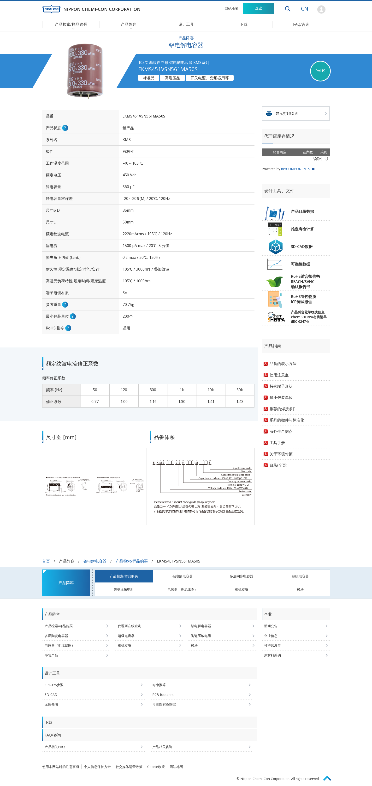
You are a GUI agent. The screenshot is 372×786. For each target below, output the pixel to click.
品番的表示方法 (283, 363)
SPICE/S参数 (54, 684)
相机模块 (241, 589)
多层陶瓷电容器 (241, 576)
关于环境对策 (281, 454)
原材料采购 (272, 655)
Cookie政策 (156, 766)
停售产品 (51, 655)
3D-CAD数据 (302, 246)
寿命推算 (159, 684)
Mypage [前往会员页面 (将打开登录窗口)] (321, 9)
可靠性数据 (300, 264)
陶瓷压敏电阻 (124, 589)
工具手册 (277, 442)
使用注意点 (279, 375)
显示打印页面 (287, 113)
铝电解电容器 (94, 561)
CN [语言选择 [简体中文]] (304, 8)
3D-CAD (51, 694)
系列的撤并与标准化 (287, 420)
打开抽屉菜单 (287, 8)
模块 (300, 589)
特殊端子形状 (281, 386)
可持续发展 (272, 645)
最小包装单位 (281, 397)
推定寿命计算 (302, 229)
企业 (258, 8)
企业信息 (271, 635)
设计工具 (186, 24)
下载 (244, 24)
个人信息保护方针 (97, 766)
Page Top (329, 777)
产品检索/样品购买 (132, 561)
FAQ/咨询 (301, 24)
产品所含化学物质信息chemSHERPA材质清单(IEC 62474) (309, 317)
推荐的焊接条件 (283, 408)
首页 (46, 561)
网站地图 (231, 8)
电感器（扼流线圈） (182, 589)
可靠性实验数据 (164, 704)
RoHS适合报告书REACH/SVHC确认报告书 (305, 281)
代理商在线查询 (129, 626)
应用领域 (51, 704)
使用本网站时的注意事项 (60, 766)
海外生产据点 (281, 431)
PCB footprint (163, 694)
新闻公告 (271, 626)
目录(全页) (278, 465)
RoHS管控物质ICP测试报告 (303, 299)
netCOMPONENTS (295, 169)
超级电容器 (300, 576)
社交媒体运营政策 (129, 766)
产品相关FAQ (55, 746)
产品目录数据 (302, 211)
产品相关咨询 (162, 746)
